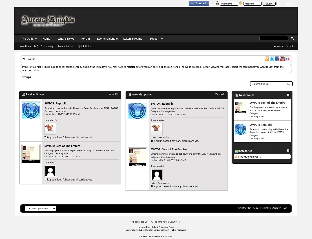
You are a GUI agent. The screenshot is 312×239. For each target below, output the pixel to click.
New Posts (25, 46)
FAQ (36, 46)
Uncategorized (62, 111)
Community (47, 46)
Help (289, 3)
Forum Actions (65, 46)
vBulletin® (155, 226)
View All (113, 94)
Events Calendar (107, 38)
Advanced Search (284, 46)
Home (46, 38)
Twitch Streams (132, 38)
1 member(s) (50, 120)
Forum (86, 38)
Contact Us (244, 208)
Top (285, 208)
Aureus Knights (262, 208)
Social (153, 38)
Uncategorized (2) (250, 157)
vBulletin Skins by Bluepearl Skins (156, 236)
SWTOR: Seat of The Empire (62, 146)
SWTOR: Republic (55, 103)
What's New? (66, 38)
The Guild (27, 38)
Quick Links (84, 46)
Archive (276, 208)
